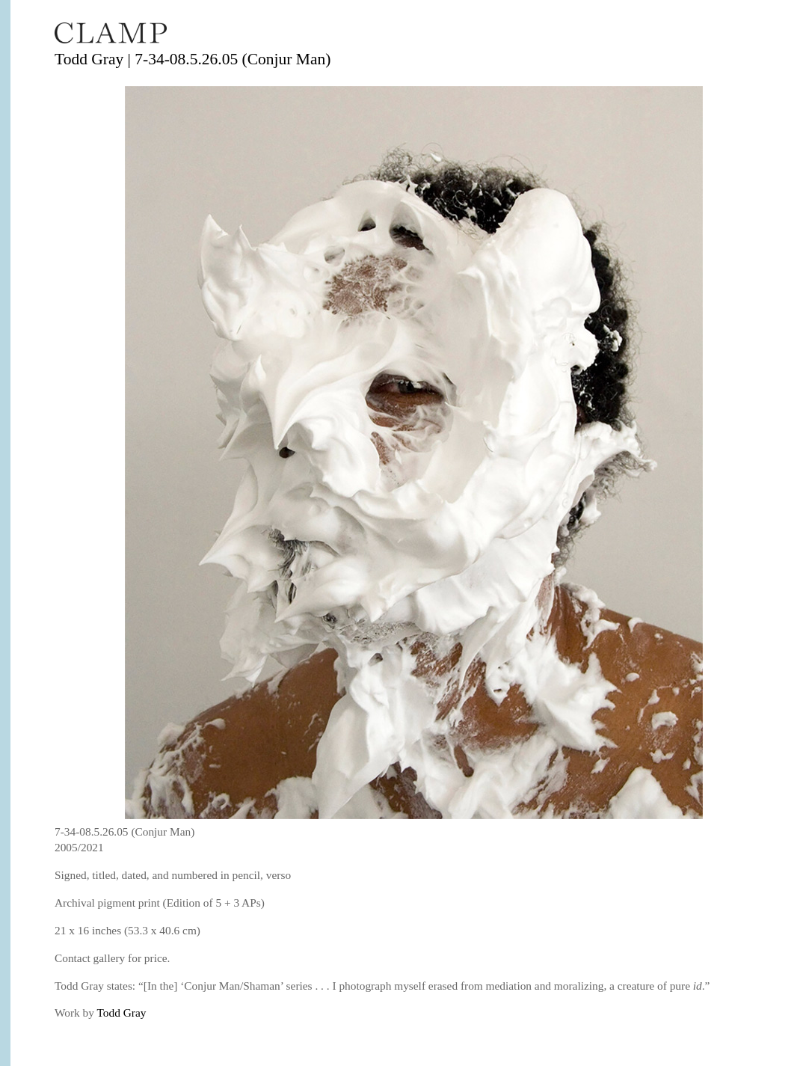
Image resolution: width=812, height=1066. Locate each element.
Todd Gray (122, 1012)
